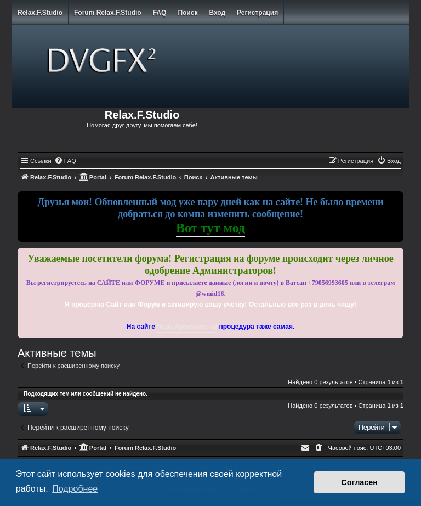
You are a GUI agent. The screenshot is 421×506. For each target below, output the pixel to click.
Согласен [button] (359, 482)
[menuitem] (65, 160)
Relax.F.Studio (40, 12)
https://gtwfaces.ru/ (187, 326)
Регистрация (257, 12)
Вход (217, 12)
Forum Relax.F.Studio (107, 12)
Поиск (187, 12)
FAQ (160, 12)
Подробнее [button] (75, 488)
